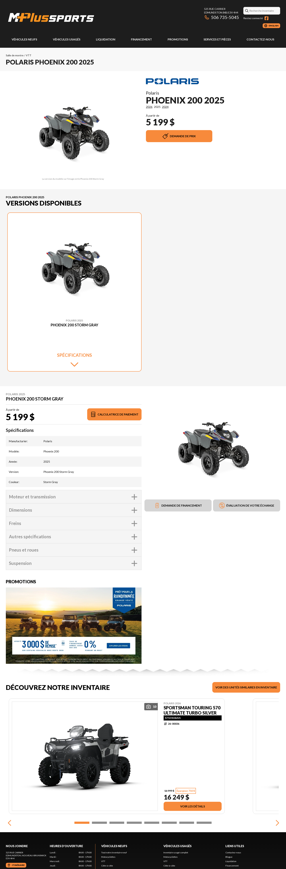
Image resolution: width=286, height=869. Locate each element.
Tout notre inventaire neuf (114, 852)
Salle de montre (15, 55)
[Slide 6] (169, 823)
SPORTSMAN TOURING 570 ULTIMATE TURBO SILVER (192, 710)
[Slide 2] (99, 823)
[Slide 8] (204, 823)
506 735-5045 (221, 17)
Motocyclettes (108, 857)
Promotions (178, 39)
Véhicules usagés (66, 39)
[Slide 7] (186, 823)
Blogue (228, 857)
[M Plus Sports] (51, 17)
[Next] (276, 822)
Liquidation (105, 39)
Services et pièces (217, 39)
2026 (149, 106)
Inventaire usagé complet (175, 852)
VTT (28, 55)
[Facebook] (266, 18)
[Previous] (9, 822)
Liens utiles (234, 846)
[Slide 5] (151, 823)
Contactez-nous (260, 39)
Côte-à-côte (107, 865)
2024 (165, 106)
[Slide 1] (81, 823)
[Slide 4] (134, 823)
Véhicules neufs (24, 39)
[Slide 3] (116, 823)
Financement (141, 39)
